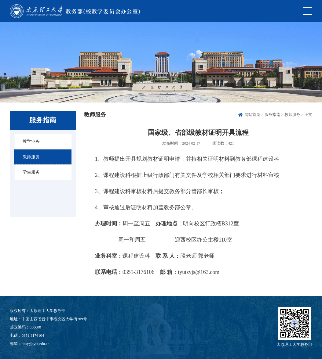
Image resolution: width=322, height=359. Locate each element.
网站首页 (252, 115)
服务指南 (272, 115)
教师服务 (292, 115)
